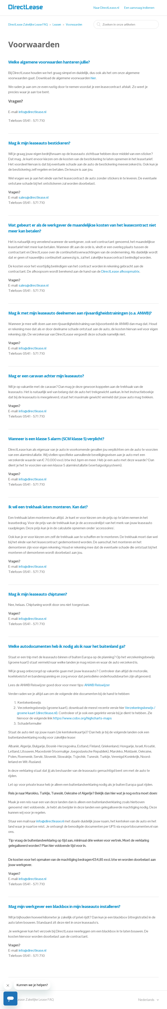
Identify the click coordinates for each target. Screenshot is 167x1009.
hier (93, 78)
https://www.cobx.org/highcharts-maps (82, 718)
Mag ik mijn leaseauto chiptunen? (37, 594)
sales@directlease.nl (33, 197)
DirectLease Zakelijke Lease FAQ (28, 24)
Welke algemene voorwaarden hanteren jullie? (49, 62)
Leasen (57, 24)
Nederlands (146, 1000)
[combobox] (126, 24)
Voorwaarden (74, 24)
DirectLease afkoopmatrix (120, 271)
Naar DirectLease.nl (106, 8)
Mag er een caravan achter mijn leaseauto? (46, 375)
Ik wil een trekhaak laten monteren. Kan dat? (48, 506)
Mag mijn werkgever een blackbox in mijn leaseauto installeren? (64, 906)
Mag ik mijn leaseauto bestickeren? (39, 143)
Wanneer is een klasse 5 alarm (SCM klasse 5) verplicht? (56, 438)
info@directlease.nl (32, 112)
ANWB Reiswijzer (97, 685)
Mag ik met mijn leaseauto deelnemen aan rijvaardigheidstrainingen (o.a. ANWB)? (80, 313)
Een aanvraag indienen (139, 8)
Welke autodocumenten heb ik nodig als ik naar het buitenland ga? (66, 646)
